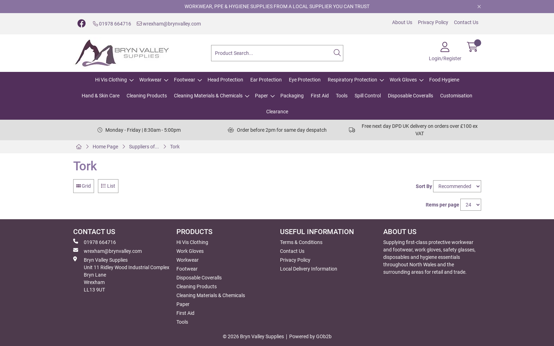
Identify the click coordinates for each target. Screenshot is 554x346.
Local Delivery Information (308, 269)
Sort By (424, 186)
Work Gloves (403, 80)
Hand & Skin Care (100, 95)
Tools (342, 95)
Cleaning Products (147, 95)
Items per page (442, 205)
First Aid (320, 95)
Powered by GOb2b (310, 336)
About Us (402, 22)
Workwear (150, 80)
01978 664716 (112, 24)
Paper (261, 95)
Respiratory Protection (352, 80)
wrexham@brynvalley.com (169, 24)
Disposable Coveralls (410, 95)
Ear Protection (266, 80)
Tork (175, 146)
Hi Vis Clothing (111, 80)
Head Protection (225, 80)
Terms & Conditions (301, 242)
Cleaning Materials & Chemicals (208, 95)
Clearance (277, 111)
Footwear (184, 80)
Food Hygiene (444, 80)
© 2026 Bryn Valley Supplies (253, 336)
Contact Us (466, 22)
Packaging (292, 95)
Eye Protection (305, 80)
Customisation (456, 95)
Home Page (105, 146)
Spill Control (368, 95)
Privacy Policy (433, 22)
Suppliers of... (144, 146)
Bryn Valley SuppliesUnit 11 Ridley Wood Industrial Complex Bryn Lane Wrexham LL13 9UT (121, 274)
